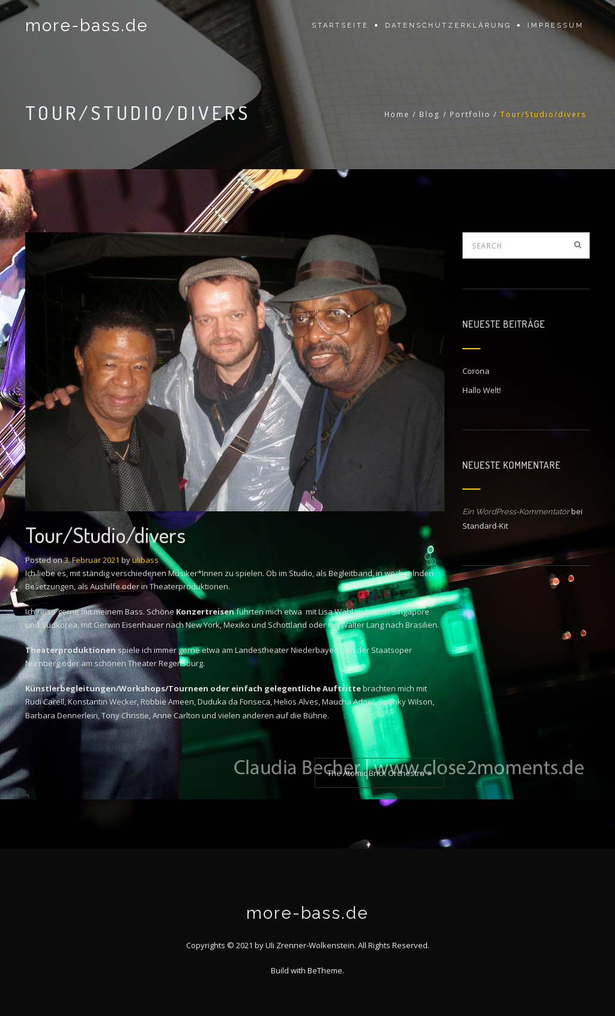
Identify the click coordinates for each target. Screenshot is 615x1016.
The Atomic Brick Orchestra (376, 773)
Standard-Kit (485, 525)
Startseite (340, 25)
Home (397, 114)
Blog (429, 114)
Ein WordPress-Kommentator (515, 511)
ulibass (145, 560)
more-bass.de (86, 25)
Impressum (555, 25)
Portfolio (470, 114)
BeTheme (325, 970)
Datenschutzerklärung (448, 25)
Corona (475, 370)
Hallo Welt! (481, 390)
